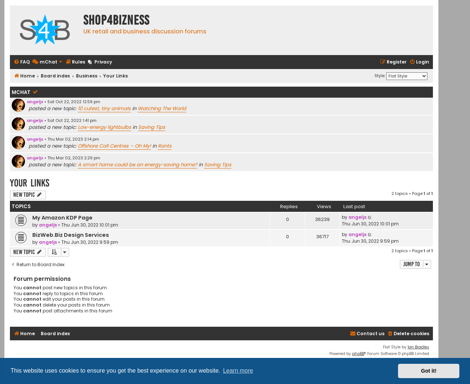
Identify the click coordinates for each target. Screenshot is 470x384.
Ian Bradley (418, 347)
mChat (21, 92)
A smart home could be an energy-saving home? (137, 164)
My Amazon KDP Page (62, 217)
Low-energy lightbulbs (104, 127)
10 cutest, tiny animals (104, 108)
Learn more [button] (238, 370)
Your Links (29, 183)
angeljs (35, 102)
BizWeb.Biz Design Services (70, 235)
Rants (164, 145)
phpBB (358, 353)
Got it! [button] (429, 371)
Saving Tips (151, 127)
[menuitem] (22, 62)
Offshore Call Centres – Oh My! (114, 145)
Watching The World (162, 108)
